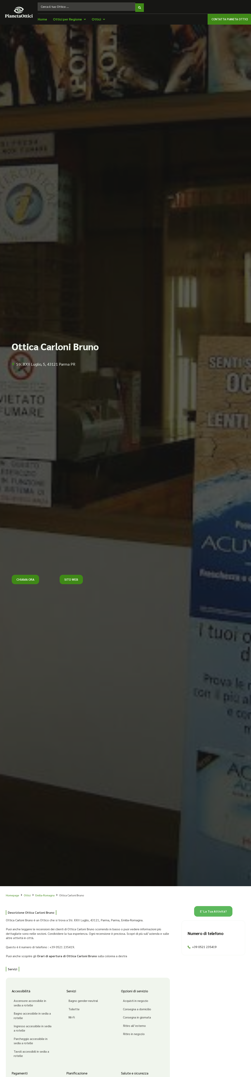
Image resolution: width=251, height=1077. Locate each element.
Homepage (12, 893)
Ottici (27, 893)
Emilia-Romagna (45, 893)
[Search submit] (139, 5)
